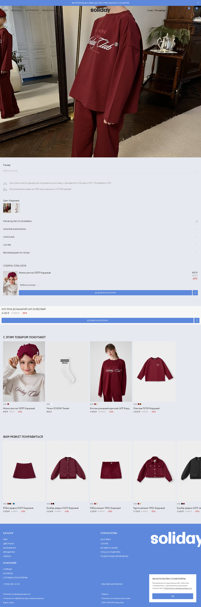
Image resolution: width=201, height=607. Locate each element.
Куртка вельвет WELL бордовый (149, 507)
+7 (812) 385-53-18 (11, 584)
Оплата (104, 543)
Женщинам (48, 10)
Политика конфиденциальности (16, 594)
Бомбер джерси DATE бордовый (62, 507)
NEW (5, 539)
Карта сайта (8, 602)
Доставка (105, 539)
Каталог (8, 533)
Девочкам (16, 10)
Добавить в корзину (105, 292)
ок (172, 596)
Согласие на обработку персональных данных (23, 598)
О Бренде (7, 569)
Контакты (8, 573)
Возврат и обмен (109, 548)
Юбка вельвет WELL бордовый (105, 507)
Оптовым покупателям (15, 577)
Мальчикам (32, 10)
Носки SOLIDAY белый (57, 408)
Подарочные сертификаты (114, 556)
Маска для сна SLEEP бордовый (35, 272)
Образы (7, 556)
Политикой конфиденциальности (178, 588)
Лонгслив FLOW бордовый (146, 408)
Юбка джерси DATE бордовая (18, 507)
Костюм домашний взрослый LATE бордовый (111, 408)
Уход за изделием (110, 552)
